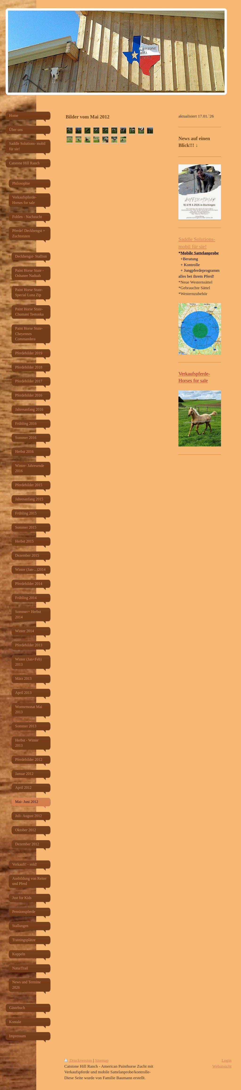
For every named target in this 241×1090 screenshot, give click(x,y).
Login (227, 1060)
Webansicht (222, 1066)
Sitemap (102, 1060)
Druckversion (78, 1060)
